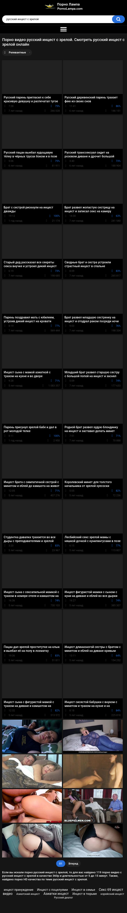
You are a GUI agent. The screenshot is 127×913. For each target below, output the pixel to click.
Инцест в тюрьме (84, 893)
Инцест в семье (83, 890)
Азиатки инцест (56, 894)
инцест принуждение (18, 889)
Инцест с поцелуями (52, 890)
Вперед (73, 863)
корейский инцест (112, 893)
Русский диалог (63, 897)
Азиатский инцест (28, 893)
